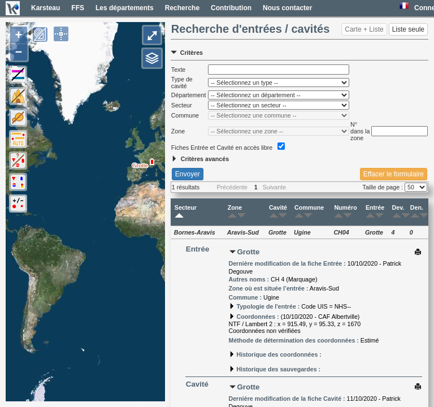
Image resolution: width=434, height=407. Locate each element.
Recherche (182, 8)
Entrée (375, 212)
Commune (309, 212)
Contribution (231, 8)
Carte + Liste (364, 29)
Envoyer (187, 174)
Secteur (186, 212)
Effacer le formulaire (393, 174)
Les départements (125, 8)
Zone (235, 212)
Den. (416, 212)
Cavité (278, 212)
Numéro (345, 212)
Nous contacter (287, 8)
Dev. (398, 212)
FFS (77, 8)
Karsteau (45, 8)
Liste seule (408, 29)
